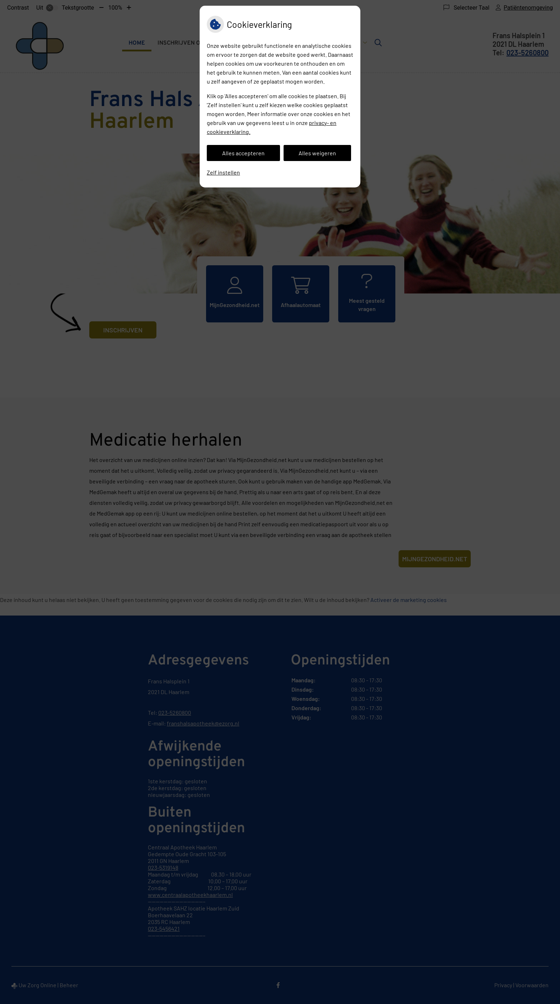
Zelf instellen (223, 172)
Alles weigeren (317, 153)
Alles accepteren (243, 153)
